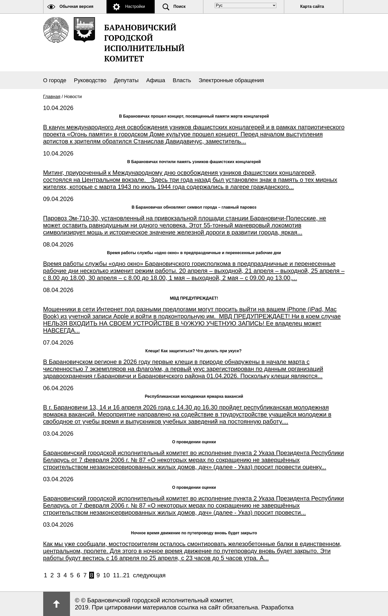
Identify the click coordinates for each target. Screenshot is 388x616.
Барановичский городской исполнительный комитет (144, 43)
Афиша (155, 80)
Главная (52, 96)
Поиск (180, 6)
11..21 (121, 575)
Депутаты (126, 80)
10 (106, 575)
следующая (149, 575)
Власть (182, 80)
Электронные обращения (231, 80)
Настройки (135, 6)
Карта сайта (312, 6)
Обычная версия (76, 6)
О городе (54, 80)
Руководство (90, 80)
